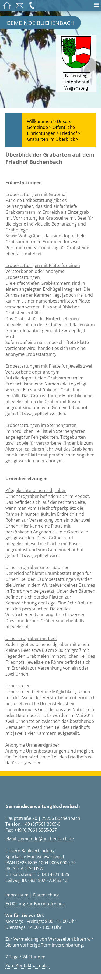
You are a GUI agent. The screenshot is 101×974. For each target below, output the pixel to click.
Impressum (17, 895)
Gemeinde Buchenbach (40, 23)
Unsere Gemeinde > (49, 124)
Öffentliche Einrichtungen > (51, 130)
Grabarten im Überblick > (52, 139)
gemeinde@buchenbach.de (46, 839)
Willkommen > (41, 121)
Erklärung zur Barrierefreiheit (35, 904)
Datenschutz (46, 895)
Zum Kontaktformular (27, 965)
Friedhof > (70, 133)
